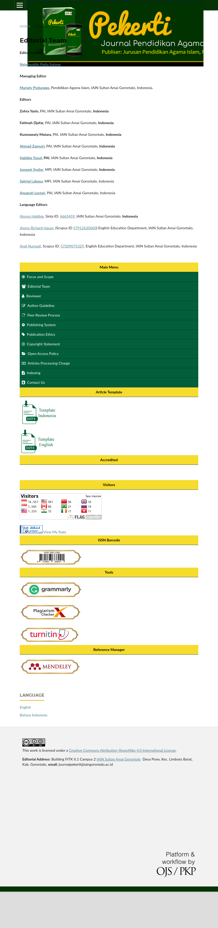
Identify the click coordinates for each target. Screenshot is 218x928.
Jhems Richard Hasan (36, 228)
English (25, 707)
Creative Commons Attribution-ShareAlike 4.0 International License (122, 750)
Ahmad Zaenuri (32, 146)
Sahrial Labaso (31, 181)
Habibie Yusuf (31, 158)
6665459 (67, 216)
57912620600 (84, 228)
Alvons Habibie (32, 216)
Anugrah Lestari (32, 193)
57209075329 (72, 246)
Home (25, 26)
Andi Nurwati (30, 246)
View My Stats (54, 532)
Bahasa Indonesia (33, 715)
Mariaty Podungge (34, 87)
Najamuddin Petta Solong (40, 64)
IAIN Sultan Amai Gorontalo (119, 759)
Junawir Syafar (31, 169)
